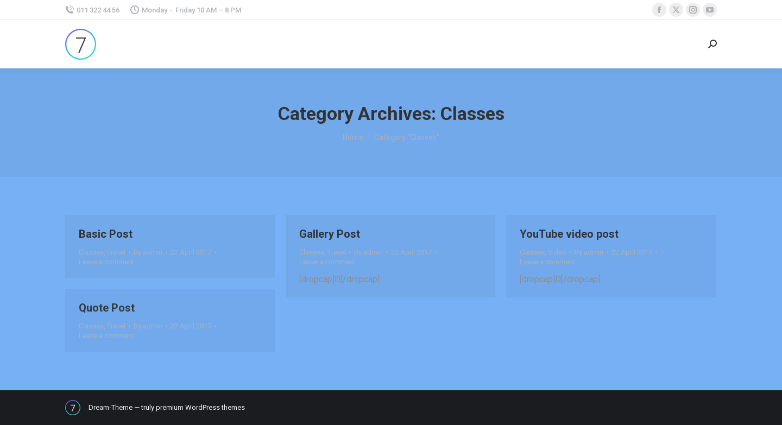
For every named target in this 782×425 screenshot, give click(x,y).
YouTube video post (569, 233)
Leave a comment (106, 262)
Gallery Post (329, 233)
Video (557, 252)
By (148, 252)
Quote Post (107, 307)
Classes (91, 252)
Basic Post (106, 233)
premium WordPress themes (200, 407)
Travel (116, 252)
